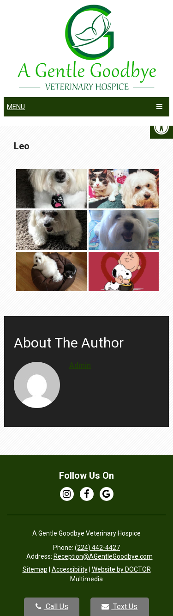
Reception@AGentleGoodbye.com (103, 556)
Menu (16, 107)
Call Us (52, 606)
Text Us (119, 606)
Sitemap (35, 569)
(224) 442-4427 (97, 547)
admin (80, 365)
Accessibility (70, 569)
